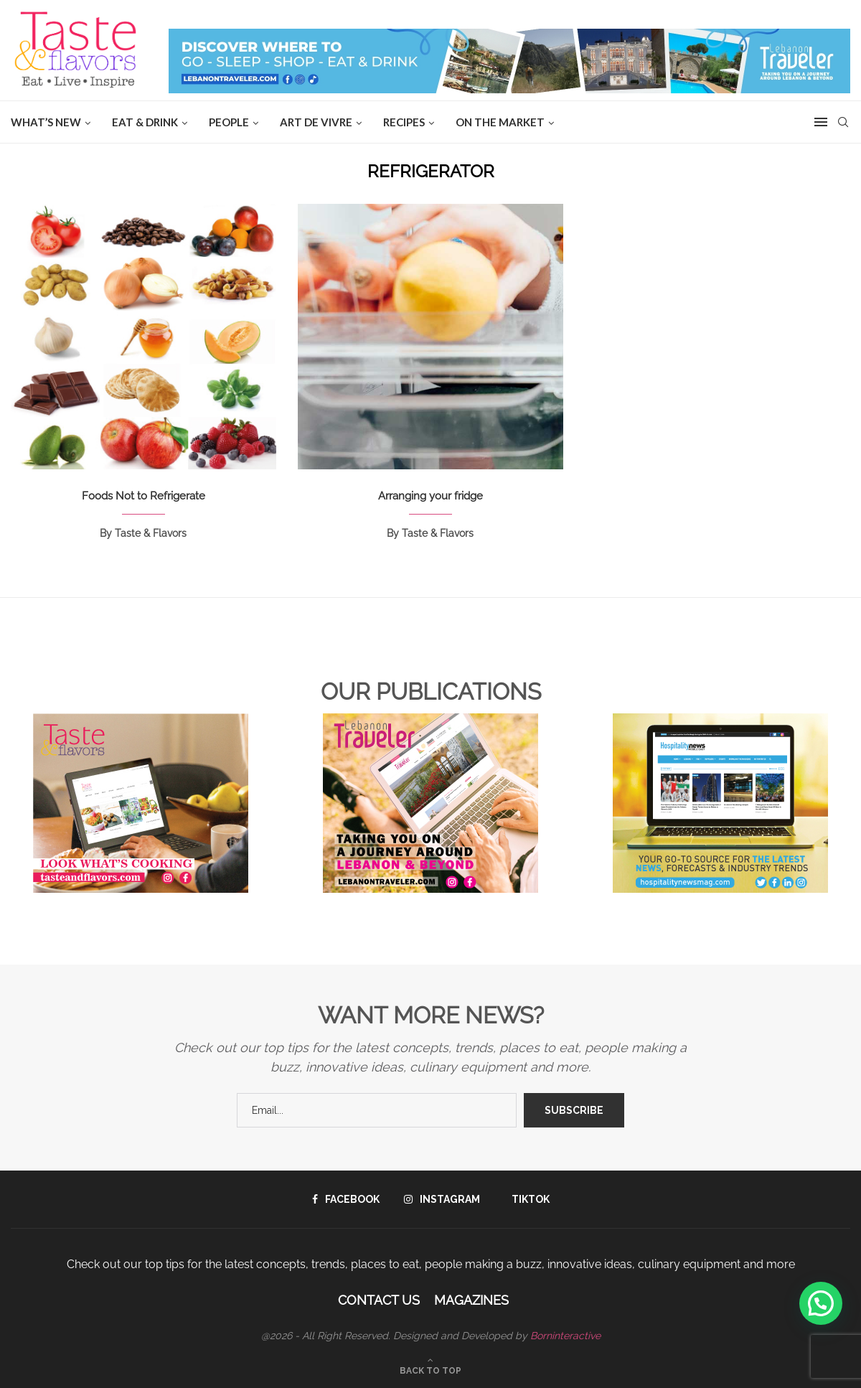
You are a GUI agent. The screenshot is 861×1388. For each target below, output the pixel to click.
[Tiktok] (527, 1199)
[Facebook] (346, 1199)
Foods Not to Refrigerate (143, 495)
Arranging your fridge (430, 495)
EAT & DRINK (145, 122)
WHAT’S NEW (46, 122)
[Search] (843, 122)
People (229, 122)
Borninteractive (565, 1335)
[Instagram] (442, 1199)
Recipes (404, 122)
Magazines (471, 1300)
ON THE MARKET (500, 122)
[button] (820, 1303)
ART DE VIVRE (316, 122)
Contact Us (379, 1300)
